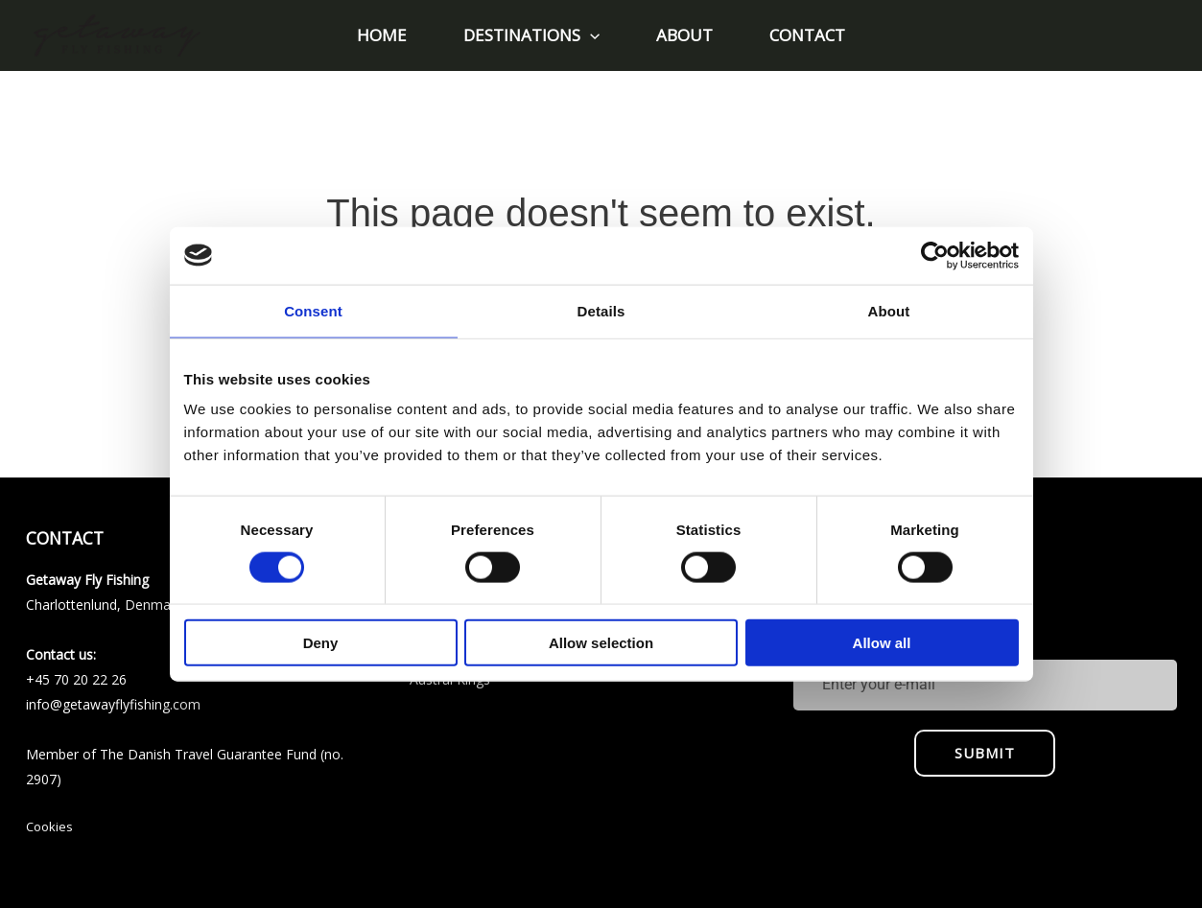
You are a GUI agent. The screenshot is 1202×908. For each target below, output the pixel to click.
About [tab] (889, 310)
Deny (321, 643)
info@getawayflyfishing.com (113, 704)
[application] (591, 35)
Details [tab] (601, 310)
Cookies (49, 826)
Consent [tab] (313, 310)
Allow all (882, 643)
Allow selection (601, 643)
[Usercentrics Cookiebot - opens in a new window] (935, 255)
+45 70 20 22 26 (76, 679)
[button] (533, 35)
